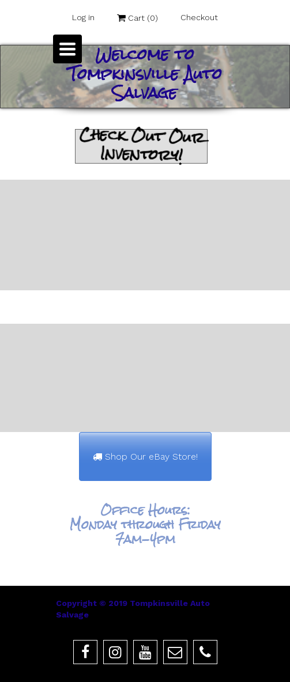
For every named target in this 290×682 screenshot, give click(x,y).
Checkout (199, 17)
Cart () (137, 17)
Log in (83, 17)
